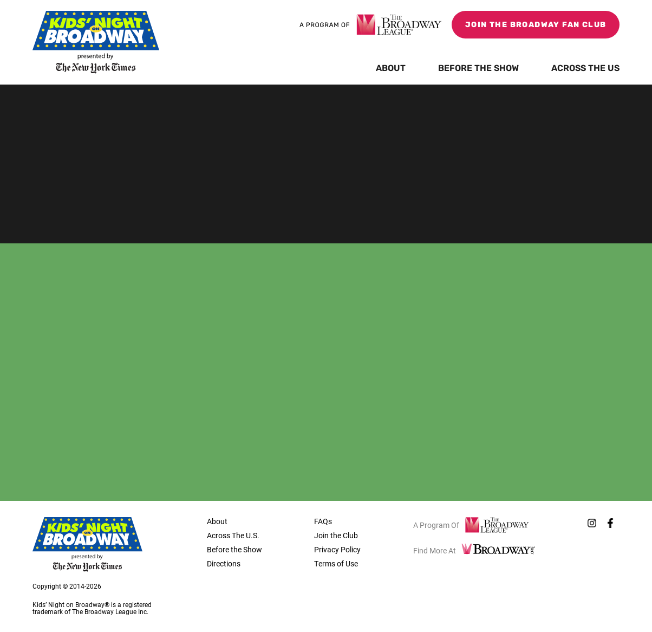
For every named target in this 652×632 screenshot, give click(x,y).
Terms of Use (336, 563)
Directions (223, 563)
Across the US (585, 69)
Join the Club (336, 535)
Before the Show (478, 69)
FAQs (323, 521)
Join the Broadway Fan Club (535, 25)
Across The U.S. (233, 535)
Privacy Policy (337, 549)
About (391, 69)
